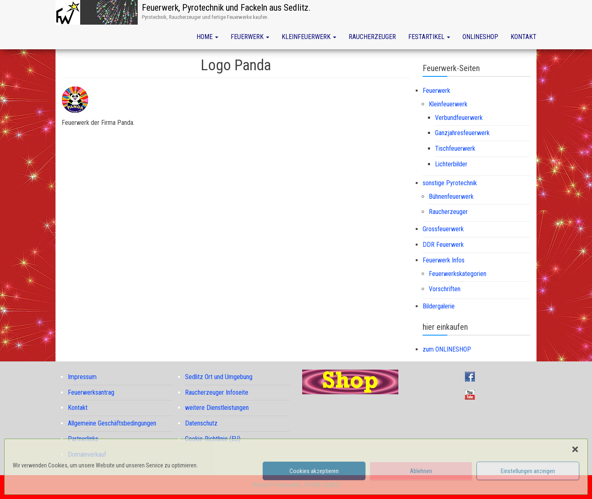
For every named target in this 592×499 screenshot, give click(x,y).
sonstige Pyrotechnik (450, 183)
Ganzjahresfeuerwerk (462, 133)
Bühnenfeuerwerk (451, 196)
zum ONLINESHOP (447, 349)
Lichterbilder (451, 164)
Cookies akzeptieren (314, 471)
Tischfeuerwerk (455, 148)
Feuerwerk (250, 37)
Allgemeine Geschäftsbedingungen (112, 423)
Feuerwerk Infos (444, 260)
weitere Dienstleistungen (217, 408)
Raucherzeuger (372, 37)
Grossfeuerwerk (443, 229)
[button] (575, 449)
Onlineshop (480, 37)
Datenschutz (201, 423)
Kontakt (523, 37)
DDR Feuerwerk (443, 244)
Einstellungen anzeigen (528, 471)
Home (207, 37)
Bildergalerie (439, 306)
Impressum (82, 377)
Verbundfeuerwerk (459, 118)
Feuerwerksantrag (91, 392)
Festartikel (429, 37)
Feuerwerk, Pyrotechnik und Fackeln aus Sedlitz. (226, 7)
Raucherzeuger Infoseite (216, 392)
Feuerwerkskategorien (457, 274)
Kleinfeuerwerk (309, 37)
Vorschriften (444, 289)
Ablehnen (421, 471)
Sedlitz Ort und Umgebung (218, 377)
